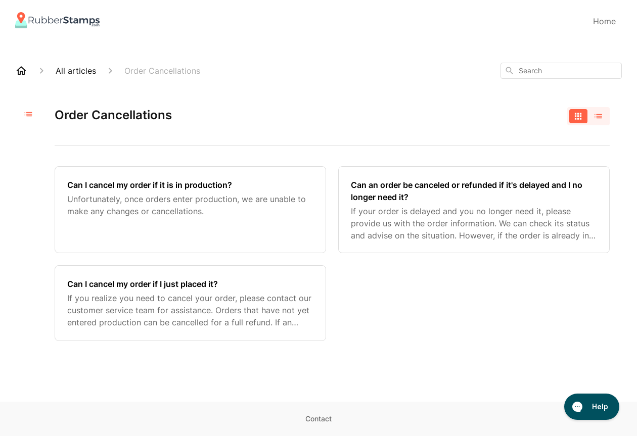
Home (604, 21)
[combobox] (561, 71)
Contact (318, 418)
